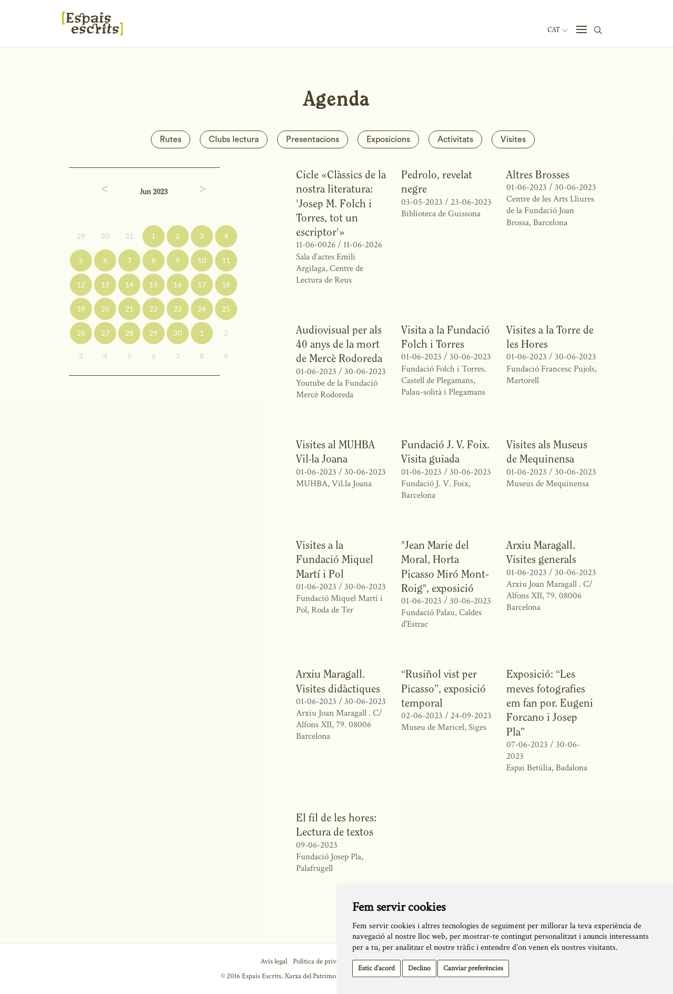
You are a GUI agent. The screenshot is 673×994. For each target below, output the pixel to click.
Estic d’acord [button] (376, 968)
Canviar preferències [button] (473, 968)
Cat (557, 30)
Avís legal (273, 961)
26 (81, 332)
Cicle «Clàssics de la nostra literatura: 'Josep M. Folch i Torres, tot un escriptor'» (341, 203)
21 (129, 308)
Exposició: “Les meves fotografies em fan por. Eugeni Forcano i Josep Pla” (549, 702)
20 (105, 308)
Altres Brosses (537, 174)
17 (202, 284)
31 (129, 236)
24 (202, 308)
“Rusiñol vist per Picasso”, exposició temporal (443, 688)
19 (81, 308)
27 (105, 332)
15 (153, 284)
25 (226, 308)
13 (105, 284)
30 (105, 236)
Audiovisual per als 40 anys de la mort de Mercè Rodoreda (339, 344)
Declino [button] (419, 968)
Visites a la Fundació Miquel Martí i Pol (334, 559)
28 (129, 332)
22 (153, 308)
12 (81, 284)
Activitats (455, 139)
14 (129, 284)
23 (178, 308)
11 (226, 260)
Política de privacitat (322, 961)
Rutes (170, 139)
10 (202, 260)
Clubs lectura (234, 139)
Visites (513, 139)
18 (226, 284)
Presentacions (312, 139)
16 (178, 284)
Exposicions (388, 139)
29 (81, 236)
